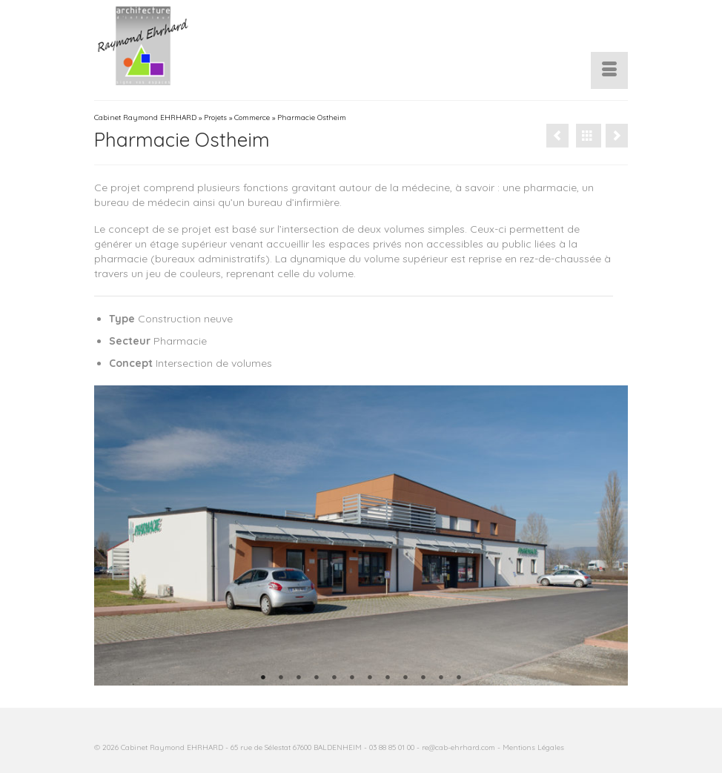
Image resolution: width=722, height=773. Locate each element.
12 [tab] (458, 678)
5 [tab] (334, 678)
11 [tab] (441, 678)
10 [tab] (423, 678)
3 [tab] (298, 678)
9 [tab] (405, 678)
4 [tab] (316, 678)
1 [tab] (263, 678)
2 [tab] (281, 678)
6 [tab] (352, 678)
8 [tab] (387, 678)
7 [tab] (369, 678)
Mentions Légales (533, 747)
